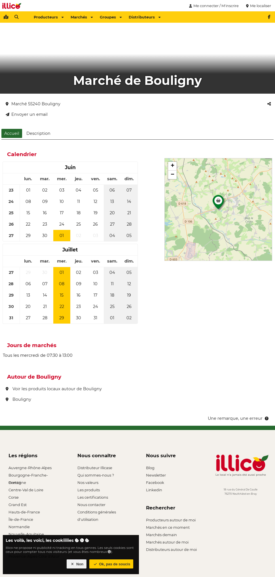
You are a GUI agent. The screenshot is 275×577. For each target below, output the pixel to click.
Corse (14, 497)
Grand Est (18, 504)
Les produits (88, 490)
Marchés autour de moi (167, 542)
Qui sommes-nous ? (95, 475)
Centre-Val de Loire (26, 490)
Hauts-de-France (24, 512)
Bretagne (17, 482)
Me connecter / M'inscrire (213, 5)
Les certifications (92, 497)
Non (77, 564)
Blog (150, 467)
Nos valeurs (87, 482)
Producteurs (49, 17)
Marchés (82, 17)
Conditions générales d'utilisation (96, 513)
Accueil (11, 133)
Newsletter (156, 475)
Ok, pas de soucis (111, 564)
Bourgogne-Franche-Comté (28, 476)
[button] (218, 203)
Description (38, 133)
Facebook (155, 482)
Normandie (19, 526)
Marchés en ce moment (168, 527)
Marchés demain (161, 534)
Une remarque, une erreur (238, 418)
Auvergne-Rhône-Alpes (30, 467)
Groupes (111, 17)
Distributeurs (144, 17)
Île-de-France (21, 519)
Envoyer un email (27, 114)
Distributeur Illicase (94, 467)
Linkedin (154, 490)
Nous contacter (91, 504)
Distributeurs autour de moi (171, 549)
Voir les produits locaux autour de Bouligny (54, 388)
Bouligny (18, 399)
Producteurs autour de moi (171, 520)
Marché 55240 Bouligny (33, 103)
